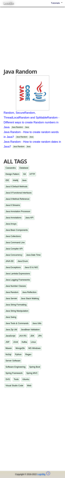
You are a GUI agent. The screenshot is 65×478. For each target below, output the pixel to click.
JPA (40, 336)
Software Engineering (15, 367)
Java (27, 127)
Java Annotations (13, 217)
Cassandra (11, 168)
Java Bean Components (17, 230)
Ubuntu (25, 379)
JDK (32, 336)
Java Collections (13, 236)
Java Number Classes (16, 286)
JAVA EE (10, 261)
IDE (7, 180)
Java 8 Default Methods (16, 186)
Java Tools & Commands (17, 323)
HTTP (32, 174)
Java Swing (11, 317)
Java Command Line (15, 242)
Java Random (17, 127)
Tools (16, 379)
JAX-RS (23, 336)
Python (18, 354)
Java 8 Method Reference (17, 199)
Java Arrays (11, 224)
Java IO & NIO (31, 267)
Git (24, 174)
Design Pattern (12, 174)
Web (29, 385)
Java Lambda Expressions (18, 273)
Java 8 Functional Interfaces (19, 193)
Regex (28, 354)
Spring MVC (32, 373)
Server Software (13, 360)
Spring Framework (14, 373)
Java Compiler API (14, 249)
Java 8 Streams (13, 205)
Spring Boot (34, 367)
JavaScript (10, 336)
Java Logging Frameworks (18, 280)
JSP (7, 342)
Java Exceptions (13, 267)
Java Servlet (11, 298)
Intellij (15, 180)
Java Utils (36, 323)
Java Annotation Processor (18, 211)
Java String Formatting (16, 305)
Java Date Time (33, 255)
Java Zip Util (11, 329)
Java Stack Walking (30, 298)
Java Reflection (29, 292)
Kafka (24, 342)
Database (23, 168)
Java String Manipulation (17, 311)
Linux (33, 342)
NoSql (8, 354)
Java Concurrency (14, 255)
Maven (9, 348)
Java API (29, 217)
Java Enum (23, 261)
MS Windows (34, 348)
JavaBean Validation (30, 329)
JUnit (15, 342)
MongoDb (20, 348)
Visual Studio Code (14, 385)
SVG (8, 379)
